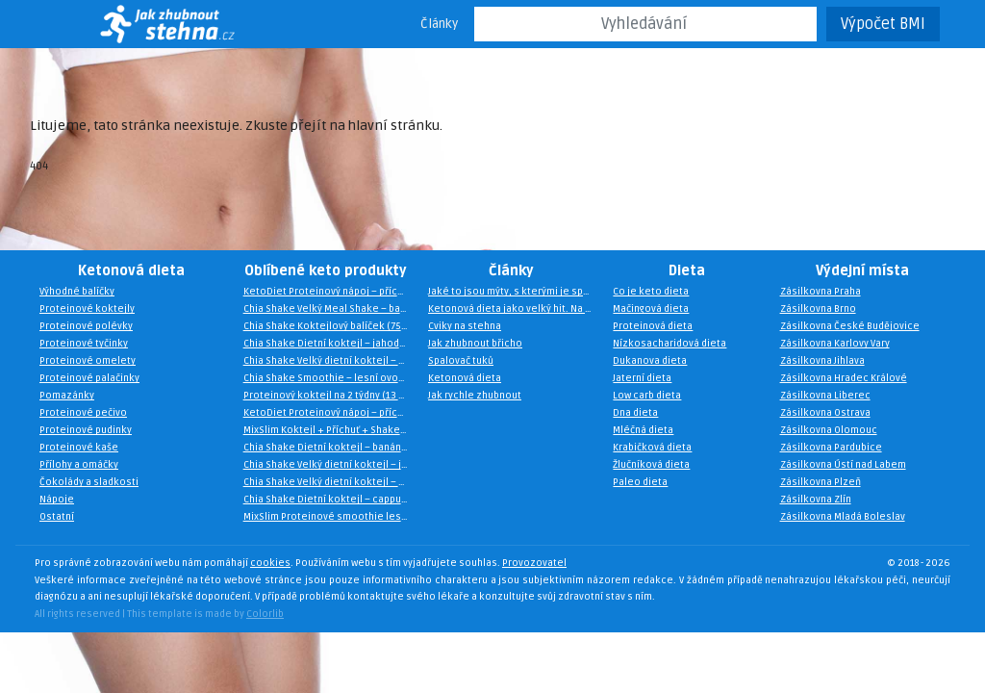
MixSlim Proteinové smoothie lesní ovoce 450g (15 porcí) (330, 518)
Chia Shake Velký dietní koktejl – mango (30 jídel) (330, 483)
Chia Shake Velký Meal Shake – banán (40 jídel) (330, 310)
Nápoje (56, 500)
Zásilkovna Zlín (815, 500)
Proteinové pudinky (85, 431)
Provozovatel (534, 564)
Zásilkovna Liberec (825, 396)
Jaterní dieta (642, 379)
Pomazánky (66, 396)
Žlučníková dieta (651, 466)
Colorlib (265, 614)
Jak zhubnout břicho (475, 344)
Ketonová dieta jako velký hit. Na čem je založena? (515, 310)
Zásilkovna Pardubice (831, 448)
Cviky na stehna (464, 327)
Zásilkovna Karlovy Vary (835, 344)
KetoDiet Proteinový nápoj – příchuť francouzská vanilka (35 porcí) (330, 292)
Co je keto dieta (651, 292)
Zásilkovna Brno (818, 310)
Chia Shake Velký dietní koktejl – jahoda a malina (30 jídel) (330, 466)
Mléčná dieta (643, 431)
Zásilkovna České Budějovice (850, 327)
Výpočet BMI (883, 24)
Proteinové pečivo (83, 414)
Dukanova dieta (650, 362)
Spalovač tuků (460, 362)
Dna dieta (635, 414)
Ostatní (56, 518)
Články (439, 24)
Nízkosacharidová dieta (669, 344)
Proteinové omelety (87, 362)
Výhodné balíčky (76, 292)
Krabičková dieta (652, 448)
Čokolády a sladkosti (89, 483)
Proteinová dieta (653, 327)
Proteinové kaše (78, 448)
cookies (270, 564)
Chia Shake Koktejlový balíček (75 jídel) (330, 327)
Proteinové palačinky (89, 379)
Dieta (687, 271)
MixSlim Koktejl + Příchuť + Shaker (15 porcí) (330, 431)
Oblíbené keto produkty (325, 271)
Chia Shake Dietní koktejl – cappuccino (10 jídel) (330, 500)
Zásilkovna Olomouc (828, 431)
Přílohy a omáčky (78, 466)
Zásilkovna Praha (820, 292)
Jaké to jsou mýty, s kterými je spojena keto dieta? (515, 292)
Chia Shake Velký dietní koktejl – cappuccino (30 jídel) (330, 362)
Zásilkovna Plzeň (820, 483)
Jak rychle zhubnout (474, 396)
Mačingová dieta (651, 310)
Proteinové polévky (86, 327)
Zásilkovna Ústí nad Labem (843, 466)
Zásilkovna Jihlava (822, 362)
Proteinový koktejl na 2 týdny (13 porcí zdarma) (330, 396)
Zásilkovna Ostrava (825, 414)
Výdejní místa (862, 271)
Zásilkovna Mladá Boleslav (842, 518)
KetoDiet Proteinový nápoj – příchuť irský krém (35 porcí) (330, 414)
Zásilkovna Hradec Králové (843, 379)
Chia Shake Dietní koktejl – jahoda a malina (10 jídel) (330, 344)
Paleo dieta (640, 483)
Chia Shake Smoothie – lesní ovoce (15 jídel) (330, 379)
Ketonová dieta (131, 271)
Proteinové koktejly (87, 310)
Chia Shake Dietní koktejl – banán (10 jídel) (330, 448)
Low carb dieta (647, 396)
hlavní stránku (394, 125)
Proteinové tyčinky (83, 344)
